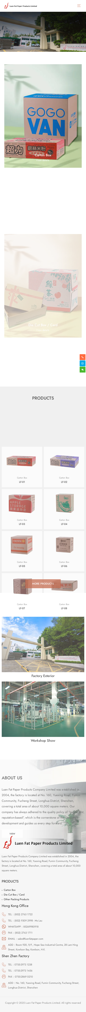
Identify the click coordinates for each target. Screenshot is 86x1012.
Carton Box (9, 890)
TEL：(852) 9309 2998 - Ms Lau (25, 920)
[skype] (82, 363)
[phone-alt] (82, 357)
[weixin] (82, 370)
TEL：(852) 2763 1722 (20, 914)
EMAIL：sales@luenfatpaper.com (25, 939)
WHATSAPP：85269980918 (23, 926)
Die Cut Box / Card (14, 894)
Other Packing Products (16, 899)
